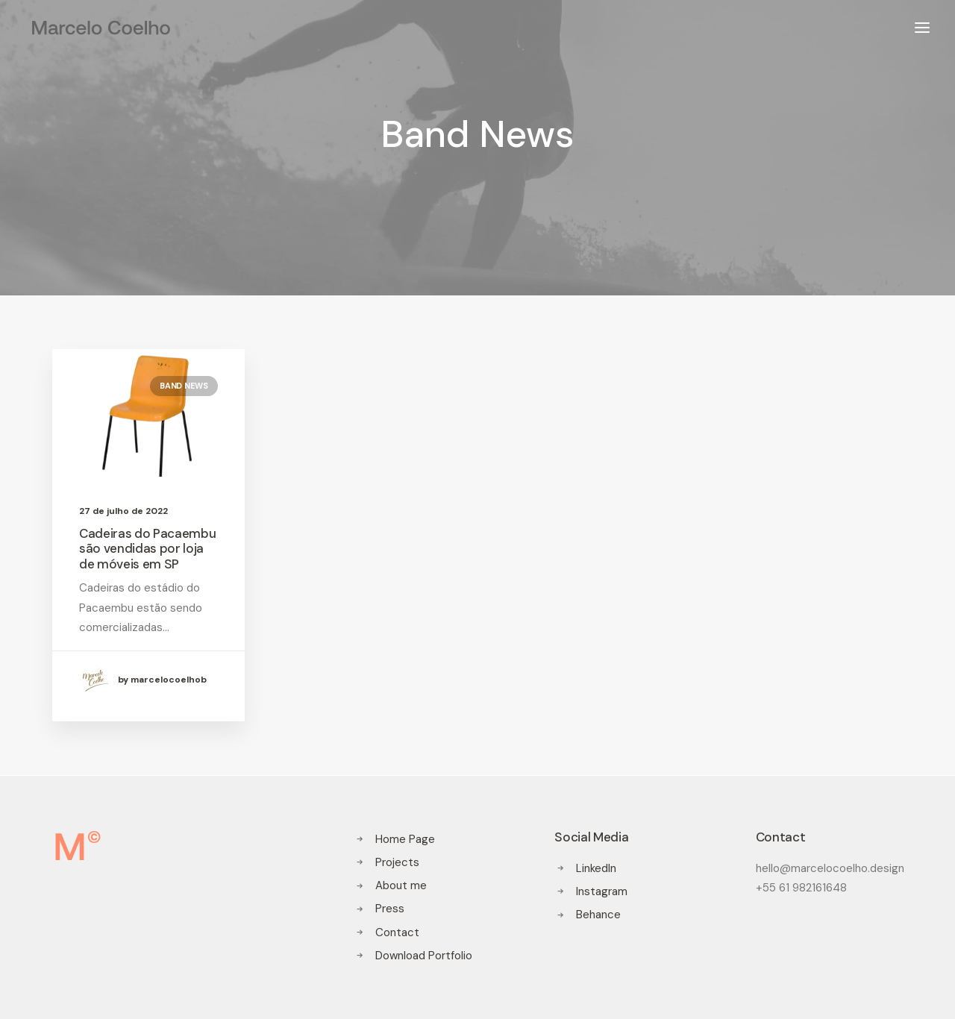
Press (389, 908)
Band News (184, 385)
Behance (598, 914)
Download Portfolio (423, 955)
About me (401, 885)
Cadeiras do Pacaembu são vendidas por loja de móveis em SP (147, 548)
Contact (397, 932)
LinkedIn (596, 868)
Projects (397, 862)
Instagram (601, 891)
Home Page (405, 839)
